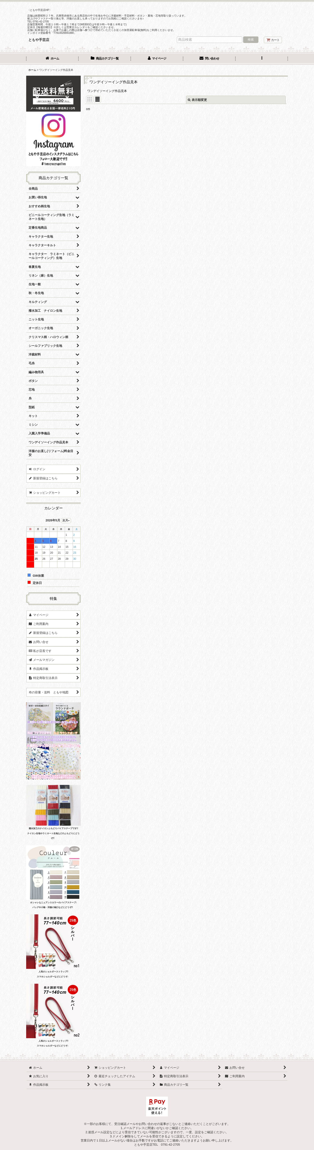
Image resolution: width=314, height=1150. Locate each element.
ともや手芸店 (38, 40)
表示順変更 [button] (197, 100)
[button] (262, 59)
